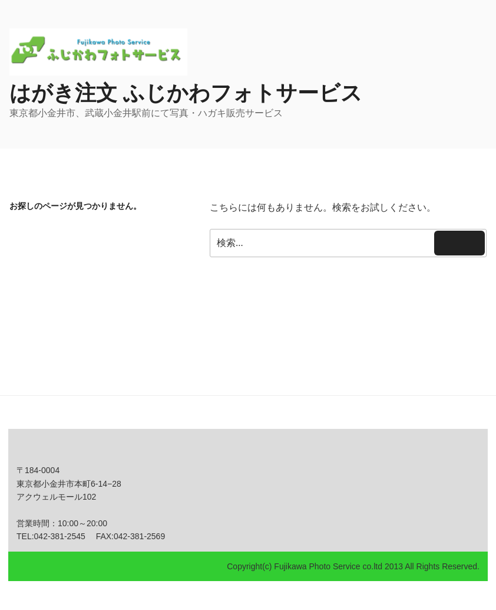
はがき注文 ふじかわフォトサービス (185, 93)
